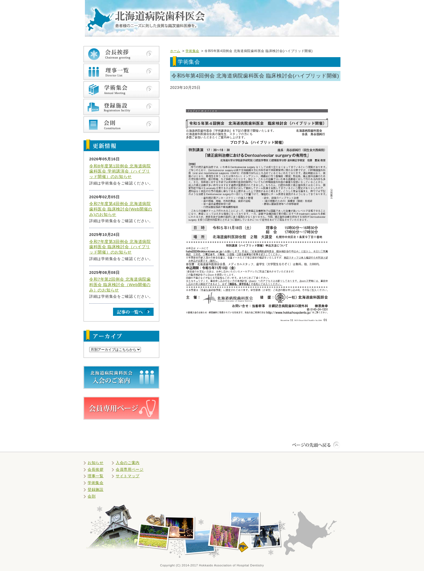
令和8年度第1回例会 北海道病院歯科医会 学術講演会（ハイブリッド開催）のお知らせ (120, 171)
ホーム (175, 51)
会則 (91, 496)
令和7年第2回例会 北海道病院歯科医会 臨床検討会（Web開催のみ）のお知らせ (120, 284)
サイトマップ (128, 476)
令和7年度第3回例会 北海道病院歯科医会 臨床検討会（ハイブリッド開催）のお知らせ (120, 246)
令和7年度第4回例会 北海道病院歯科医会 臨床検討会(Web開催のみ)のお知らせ (120, 208)
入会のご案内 (128, 462)
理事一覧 (96, 476)
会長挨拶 (96, 469)
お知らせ (96, 462)
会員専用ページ (130, 469)
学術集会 (192, 51)
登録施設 (96, 489)
